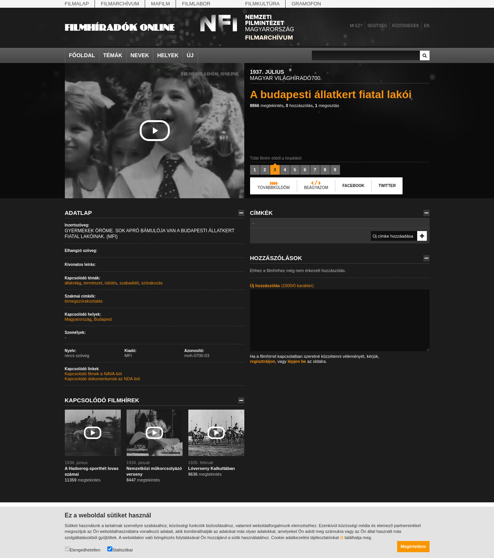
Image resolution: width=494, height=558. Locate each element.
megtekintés (267, 105)
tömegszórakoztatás (84, 301)
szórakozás (152, 283)
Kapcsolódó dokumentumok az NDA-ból (102, 378)
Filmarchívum (120, 4)
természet (92, 283)
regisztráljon (262, 361)
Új (190, 55)
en (427, 26)
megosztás (327, 105)
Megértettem (413, 546)
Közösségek (405, 26)
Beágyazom (316, 187)
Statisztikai (120, 549)
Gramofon (306, 4)
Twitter (387, 186)
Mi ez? (356, 26)
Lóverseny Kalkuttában (211, 468)
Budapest (103, 319)
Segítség (377, 26)
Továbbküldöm (274, 187)
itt (341, 537)
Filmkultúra (262, 4)
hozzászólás (299, 105)
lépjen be (297, 361)
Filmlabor (196, 4)
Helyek (168, 55)
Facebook (353, 186)
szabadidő (129, 283)
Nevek (139, 55)
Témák (112, 55)
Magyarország (78, 319)
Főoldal (82, 55)
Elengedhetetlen (83, 549)
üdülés (111, 283)
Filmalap (77, 4)
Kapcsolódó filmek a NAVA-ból (93, 373)
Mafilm (160, 4)
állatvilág (73, 283)
